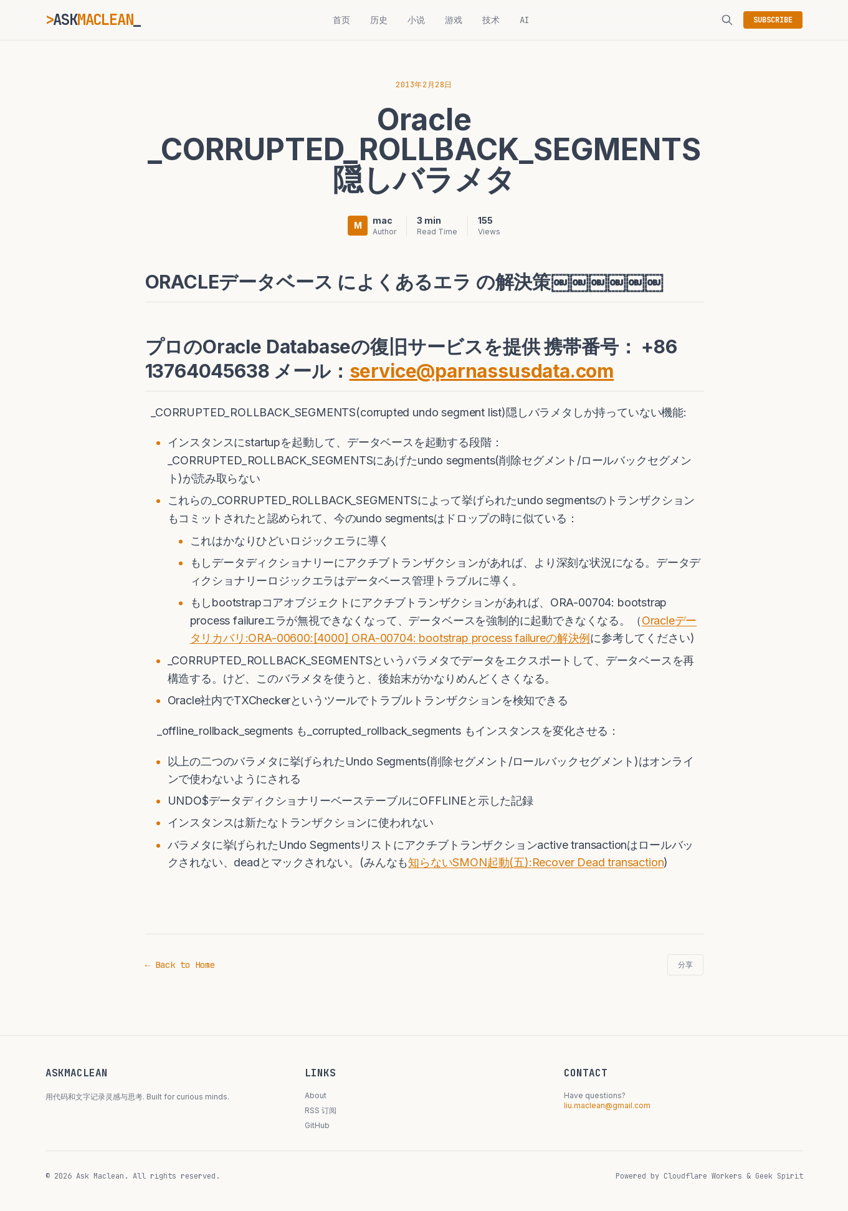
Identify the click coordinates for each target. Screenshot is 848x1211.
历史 (379, 20)
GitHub (317, 1125)
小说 (416, 20)
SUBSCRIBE (773, 20)
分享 (685, 965)
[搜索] (727, 20)
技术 (491, 20)
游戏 (453, 20)
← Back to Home (180, 964)
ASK (93, 19)
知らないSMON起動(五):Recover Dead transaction (536, 862)
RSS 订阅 (320, 1110)
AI (525, 20)
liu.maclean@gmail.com (607, 1105)
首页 (341, 20)
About (315, 1095)
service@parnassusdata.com (482, 371)
